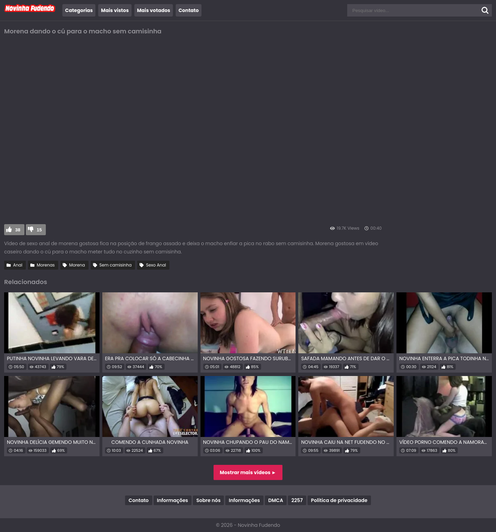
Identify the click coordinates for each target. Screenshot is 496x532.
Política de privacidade (339, 500)
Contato (188, 10)
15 (39, 229)
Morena (77, 265)
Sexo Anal (156, 265)
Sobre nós (208, 500)
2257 (297, 500)
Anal (17, 265)
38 (17, 229)
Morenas (46, 265)
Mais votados (153, 10)
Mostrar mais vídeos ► (248, 472)
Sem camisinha (116, 265)
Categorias (79, 10)
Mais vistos (114, 10)
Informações (172, 500)
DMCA (275, 500)
